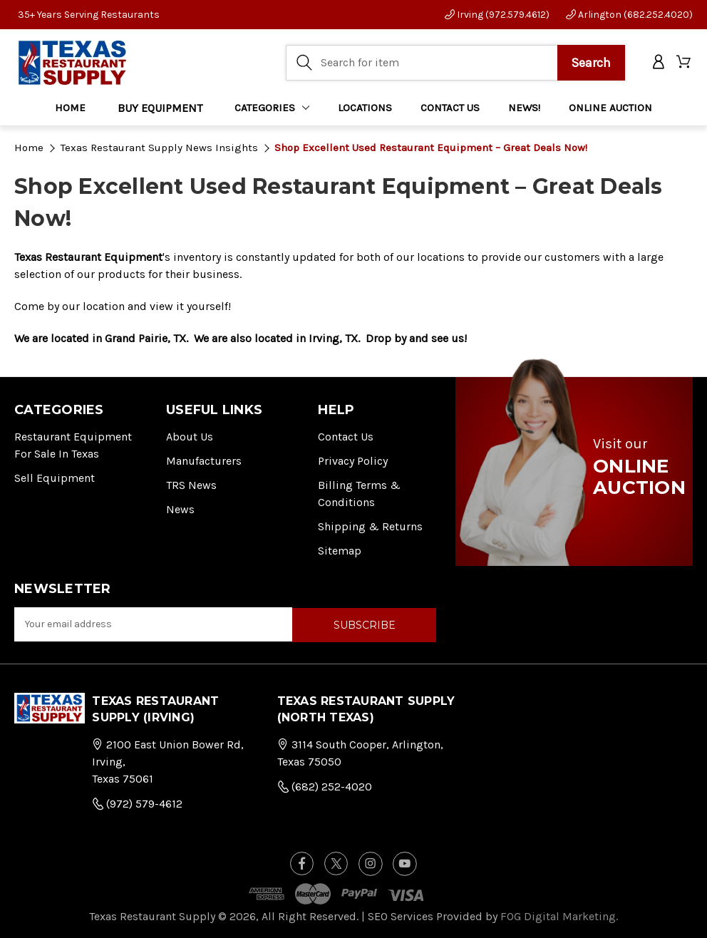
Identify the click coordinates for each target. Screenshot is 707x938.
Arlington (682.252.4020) (629, 15)
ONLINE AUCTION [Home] (610, 107)
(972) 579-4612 (137, 803)
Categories (272, 107)
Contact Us (345, 436)
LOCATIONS (365, 107)
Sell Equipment (54, 478)
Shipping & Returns (370, 526)
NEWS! (524, 107)
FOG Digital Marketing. (559, 915)
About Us (189, 436)
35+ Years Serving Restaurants (89, 15)
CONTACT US (450, 107)
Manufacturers (204, 461)
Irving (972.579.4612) (497, 15)
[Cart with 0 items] (684, 63)
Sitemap (339, 550)
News (180, 509)
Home (70, 107)
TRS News (191, 485)
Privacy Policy (353, 461)
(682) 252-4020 (324, 786)
